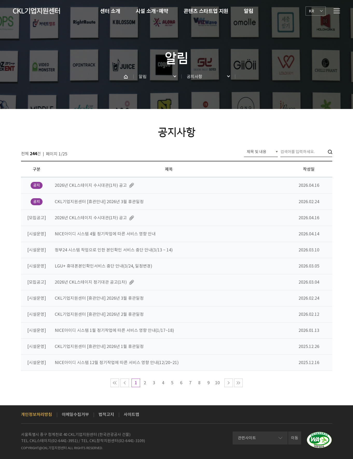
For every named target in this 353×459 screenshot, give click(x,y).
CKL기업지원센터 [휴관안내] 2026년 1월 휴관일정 (99, 346)
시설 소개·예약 (152, 11)
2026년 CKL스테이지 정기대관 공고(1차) (91, 282)
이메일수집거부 (75, 414)
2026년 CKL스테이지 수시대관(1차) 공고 (91, 185)
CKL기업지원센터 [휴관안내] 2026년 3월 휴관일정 (99, 201)
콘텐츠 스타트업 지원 (206, 11)
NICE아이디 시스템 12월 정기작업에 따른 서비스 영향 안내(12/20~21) (117, 362)
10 (217, 382)
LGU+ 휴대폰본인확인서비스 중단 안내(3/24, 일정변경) (103, 266)
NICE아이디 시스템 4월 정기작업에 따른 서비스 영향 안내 (105, 233)
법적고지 (106, 414)
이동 (294, 437)
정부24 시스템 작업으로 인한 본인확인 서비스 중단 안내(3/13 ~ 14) (114, 249)
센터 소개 (110, 11)
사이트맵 (131, 414)
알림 (248, 11)
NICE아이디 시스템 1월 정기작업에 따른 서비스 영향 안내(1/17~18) (114, 330)
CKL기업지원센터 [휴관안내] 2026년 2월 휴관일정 (99, 314)
